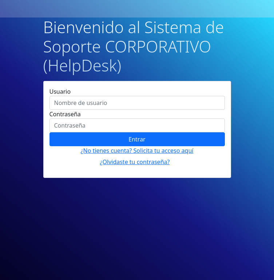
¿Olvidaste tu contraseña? (135, 162)
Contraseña (65, 114)
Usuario (60, 92)
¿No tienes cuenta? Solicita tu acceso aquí (137, 151)
